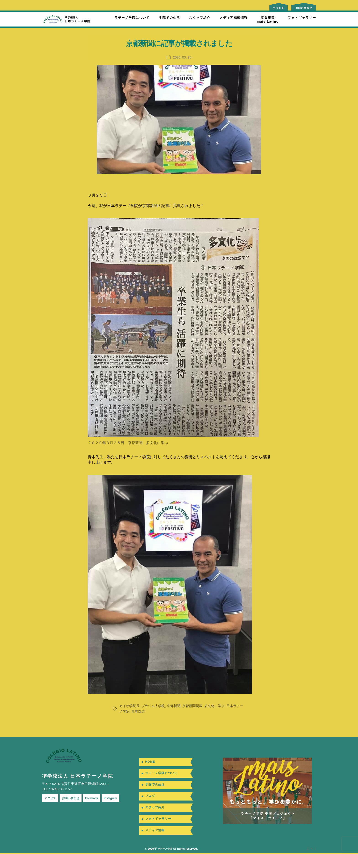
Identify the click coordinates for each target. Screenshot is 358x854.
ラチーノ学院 (164, 849)
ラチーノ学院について (132, 17)
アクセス (51, 798)
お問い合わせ (74, 798)
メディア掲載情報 (233, 17)
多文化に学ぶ (220, 706)
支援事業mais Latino (268, 19)
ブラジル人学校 (155, 706)
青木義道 (146, 711)
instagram (118, 798)
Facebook (97, 798)
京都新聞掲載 (197, 706)
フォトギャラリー (302, 17)
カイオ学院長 (130, 706)
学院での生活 (169, 17)
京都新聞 (177, 706)
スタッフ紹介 (199, 17)
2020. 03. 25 (182, 57)
